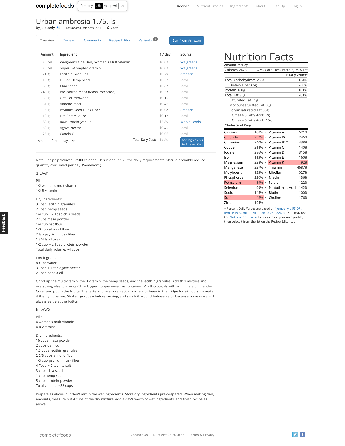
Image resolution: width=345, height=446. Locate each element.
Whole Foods (190, 122)
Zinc (227, 202)
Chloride (231, 137)
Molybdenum (235, 172)
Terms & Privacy (201, 434)
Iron (227, 157)
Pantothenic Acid (282, 187)
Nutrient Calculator (243, 217)
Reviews (69, 40)
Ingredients (239, 6)
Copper (230, 147)
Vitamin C (276, 147)
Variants (148, 39)
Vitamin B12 (278, 142)
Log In (297, 6)
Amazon (186, 74)
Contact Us (139, 434)
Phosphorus (233, 177)
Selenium (231, 187)
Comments (92, 40)
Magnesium (233, 162)
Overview (47, 40)
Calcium (230, 132)
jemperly (48, 27)
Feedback (4, 223)
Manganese (233, 167)
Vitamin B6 (277, 137)
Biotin (273, 192)
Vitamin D (276, 152)
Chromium (232, 142)
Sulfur (229, 197)
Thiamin (275, 167)
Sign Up (279, 6)
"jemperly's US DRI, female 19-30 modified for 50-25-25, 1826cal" (263, 210)
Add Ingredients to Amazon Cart (192, 142)
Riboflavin (277, 172)
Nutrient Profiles (210, 6)
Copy (112, 28)
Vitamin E (276, 157)
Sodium (230, 192)
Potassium (232, 182)
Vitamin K (276, 162)
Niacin (274, 177)
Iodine (229, 152)
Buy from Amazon (186, 40)
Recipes (183, 7)
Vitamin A (276, 132)
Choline (275, 197)
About (260, 6)
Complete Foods (55, 7)
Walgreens (188, 62)
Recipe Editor (120, 40)
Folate (273, 182)
